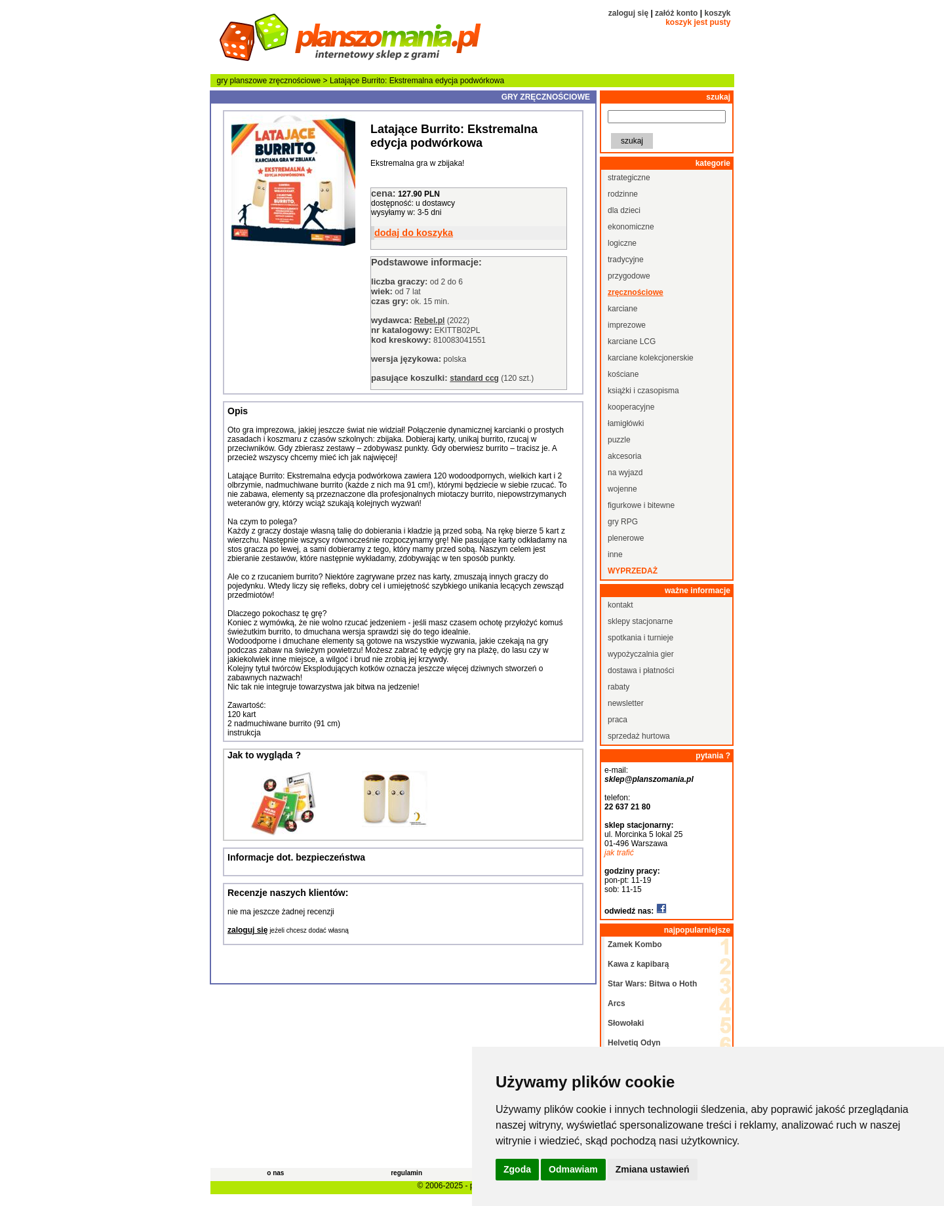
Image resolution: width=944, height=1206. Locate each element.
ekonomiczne (631, 226)
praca (617, 719)
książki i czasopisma (643, 390)
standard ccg (474, 378)
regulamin (406, 1173)
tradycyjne (626, 259)
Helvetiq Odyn (634, 1042)
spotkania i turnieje (640, 637)
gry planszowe (242, 80)
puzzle (619, 439)
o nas (275, 1173)
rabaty (618, 686)
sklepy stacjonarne (640, 621)
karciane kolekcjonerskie (651, 357)
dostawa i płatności (641, 670)
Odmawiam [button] (573, 1169)
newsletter (626, 703)
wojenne (622, 489)
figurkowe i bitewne (641, 505)
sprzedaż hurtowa (639, 736)
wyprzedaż (633, 570)
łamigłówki (626, 423)
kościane (623, 374)
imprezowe (627, 325)
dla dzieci (624, 210)
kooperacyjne (631, 407)
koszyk (717, 13)
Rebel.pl (429, 320)
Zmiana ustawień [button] (653, 1169)
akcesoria (624, 456)
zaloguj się (628, 13)
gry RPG (623, 521)
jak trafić (619, 852)
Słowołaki (626, 1023)
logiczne (622, 243)
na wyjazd (625, 472)
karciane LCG (632, 341)
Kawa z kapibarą (638, 964)
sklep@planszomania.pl (649, 779)
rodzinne (623, 194)
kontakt (620, 605)
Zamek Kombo (635, 944)
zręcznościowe (295, 80)
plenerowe (626, 538)
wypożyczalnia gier (641, 654)
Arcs (616, 1003)
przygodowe (629, 276)
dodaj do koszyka (413, 232)
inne (615, 554)
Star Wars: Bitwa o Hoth (652, 983)
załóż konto (676, 13)
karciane (622, 308)
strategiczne (629, 177)
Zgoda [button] (517, 1169)
